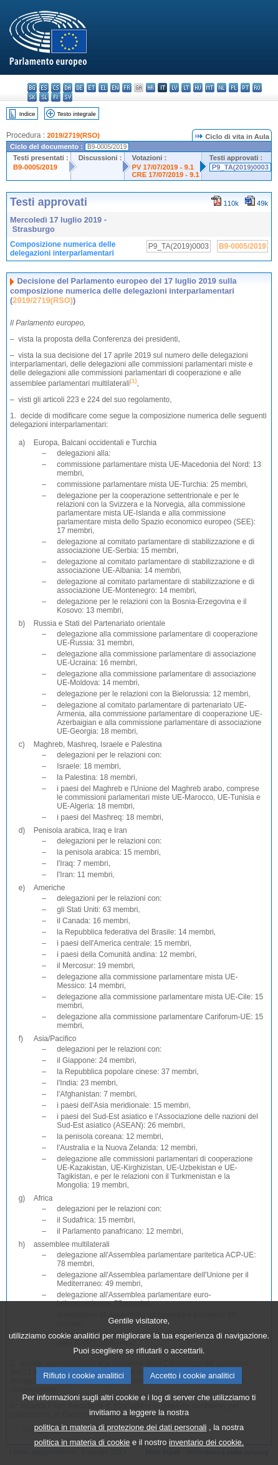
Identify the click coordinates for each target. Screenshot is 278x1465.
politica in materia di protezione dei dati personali (120, 1448)
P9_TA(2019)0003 (240, 167)
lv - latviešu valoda (174, 87)
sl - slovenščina (44, 97)
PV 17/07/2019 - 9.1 (163, 167)
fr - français (127, 87)
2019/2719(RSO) (73, 135)
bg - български (32, 87)
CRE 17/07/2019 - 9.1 (165, 174)
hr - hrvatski (150, 87)
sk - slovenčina (32, 97)
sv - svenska (67, 97)
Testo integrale (76, 113)
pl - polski (233, 87)
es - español (44, 87)
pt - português (245, 87)
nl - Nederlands (221, 87)
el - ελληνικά (103, 87)
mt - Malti (209, 87)
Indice (27, 113)
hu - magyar (198, 87)
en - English (115, 87)
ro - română (257, 87)
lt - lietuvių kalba (186, 87)
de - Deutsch (79, 87)
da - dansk (67, 87)
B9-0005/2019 (35, 167)
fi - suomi (55, 97)
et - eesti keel (91, 87)
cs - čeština (55, 87)
